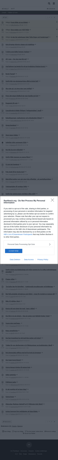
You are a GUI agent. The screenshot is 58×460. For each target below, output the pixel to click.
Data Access (29, 260)
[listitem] (29, 244)
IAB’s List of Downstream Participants (18, 234)
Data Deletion (15, 260)
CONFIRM (13, 251)
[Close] (53, 201)
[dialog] (29, 230)
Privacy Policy (42, 260)
